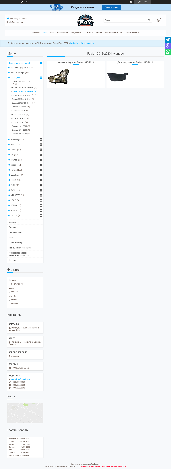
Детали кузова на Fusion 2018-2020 (135, 62)
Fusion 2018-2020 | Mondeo (22, 91)
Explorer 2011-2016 (19, 126)
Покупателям (132, 33)
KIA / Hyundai (77, 33)
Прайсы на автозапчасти (20, 248)
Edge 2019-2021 (18, 122)
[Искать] (149, 20)
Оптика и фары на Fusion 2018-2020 (76, 62)
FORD (66, 43)
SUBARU (14, 210)
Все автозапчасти (114, 33)
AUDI (13, 185)
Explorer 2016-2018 (19, 130)
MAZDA (14, 215)
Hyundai (14, 160)
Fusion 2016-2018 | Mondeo (22, 88)
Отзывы (12, 227)
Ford (45, 33)
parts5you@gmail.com (20, 379)
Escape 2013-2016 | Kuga (21, 95)
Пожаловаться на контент (90, 466)
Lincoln (89, 33)
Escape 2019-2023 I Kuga (21, 103)
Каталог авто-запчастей (19, 63)
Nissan (99, 33)
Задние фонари (17, 73)
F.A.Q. (11, 237)
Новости (12, 260)
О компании (14, 222)
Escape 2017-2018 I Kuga (21, 99)
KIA (12, 155)
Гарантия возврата (17, 243)
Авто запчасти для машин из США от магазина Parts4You (36, 43)
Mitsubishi (15, 175)
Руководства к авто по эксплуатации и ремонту (19, 254)
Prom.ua (97, 464)
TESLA (13, 180)
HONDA (14, 205)
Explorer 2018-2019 (19, 134)
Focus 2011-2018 (18, 115)
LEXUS (13, 200)
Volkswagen (62, 33)
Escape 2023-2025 (19, 107)
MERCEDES (15, 195)
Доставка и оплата (17, 232)
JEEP (52, 33)
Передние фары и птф (20, 68)
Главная (36, 33)
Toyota (14, 170)
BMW (13, 190)
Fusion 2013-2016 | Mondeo (22, 82)
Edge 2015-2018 (18, 118)
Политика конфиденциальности (114, 466)
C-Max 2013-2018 (19, 111)
